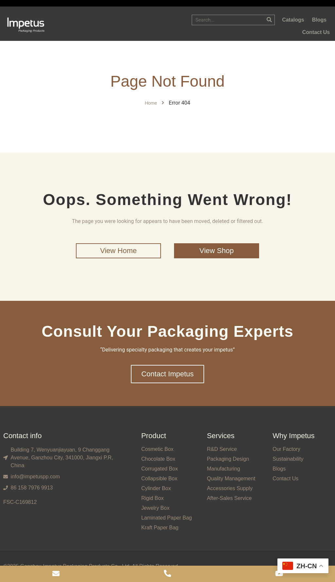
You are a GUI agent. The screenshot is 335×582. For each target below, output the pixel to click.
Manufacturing (223, 468)
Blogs (279, 468)
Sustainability (288, 459)
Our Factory (286, 449)
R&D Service (222, 449)
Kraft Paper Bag (160, 527)
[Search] (269, 20)
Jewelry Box (155, 508)
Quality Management (231, 478)
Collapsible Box (159, 478)
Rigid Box (152, 498)
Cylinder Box (156, 488)
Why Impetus (293, 436)
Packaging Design (228, 459)
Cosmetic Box (157, 449)
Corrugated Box (159, 468)
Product (153, 436)
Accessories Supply (230, 488)
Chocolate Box (158, 459)
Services (220, 436)
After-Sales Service (229, 498)
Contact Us (285, 478)
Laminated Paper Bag (166, 518)
